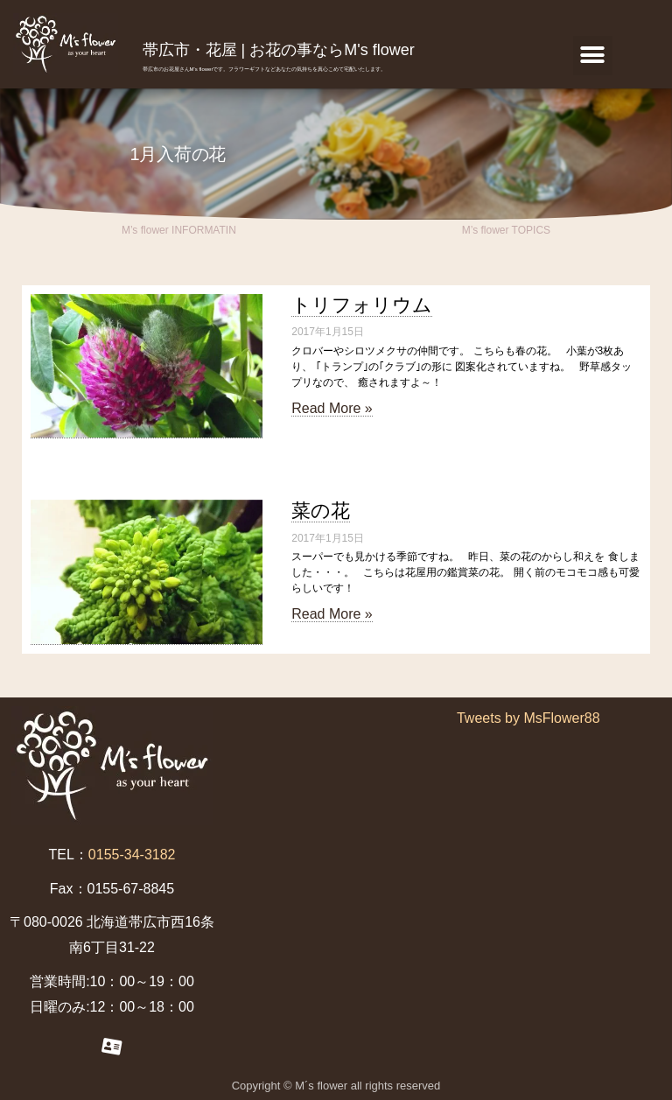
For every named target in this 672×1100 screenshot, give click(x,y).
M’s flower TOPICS (506, 230)
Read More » (332, 408)
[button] (592, 55)
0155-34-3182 (132, 854)
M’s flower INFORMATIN (179, 230)
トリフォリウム (361, 305)
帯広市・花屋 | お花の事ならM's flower (279, 50)
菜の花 (320, 511)
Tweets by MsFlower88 (528, 718)
